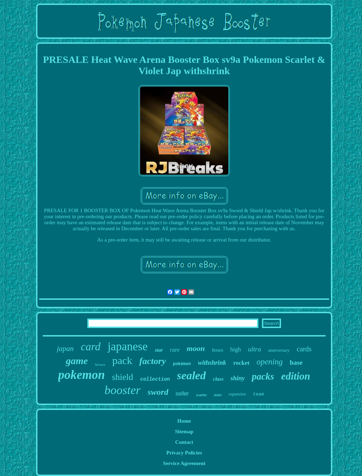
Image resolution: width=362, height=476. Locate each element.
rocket (241, 362)
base (296, 362)
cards (304, 349)
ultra (254, 349)
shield (122, 377)
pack (122, 360)
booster (123, 390)
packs (263, 376)
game (77, 360)
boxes (217, 350)
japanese (127, 346)
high (235, 349)
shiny (237, 378)
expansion (237, 394)
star (159, 350)
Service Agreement (184, 463)
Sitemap (184, 431)
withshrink (212, 362)
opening (270, 361)
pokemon (81, 375)
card (90, 346)
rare (175, 350)
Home (184, 421)
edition (295, 376)
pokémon (182, 364)
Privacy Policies (184, 453)
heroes (100, 364)
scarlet (201, 395)
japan (65, 348)
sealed (191, 375)
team (258, 394)
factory (152, 361)
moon (196, 348)
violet (217, 395)
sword (158, 392)
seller (182, 394)
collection (155, 379)
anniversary (279, 350)
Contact (184, 442)
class (218, 379)
